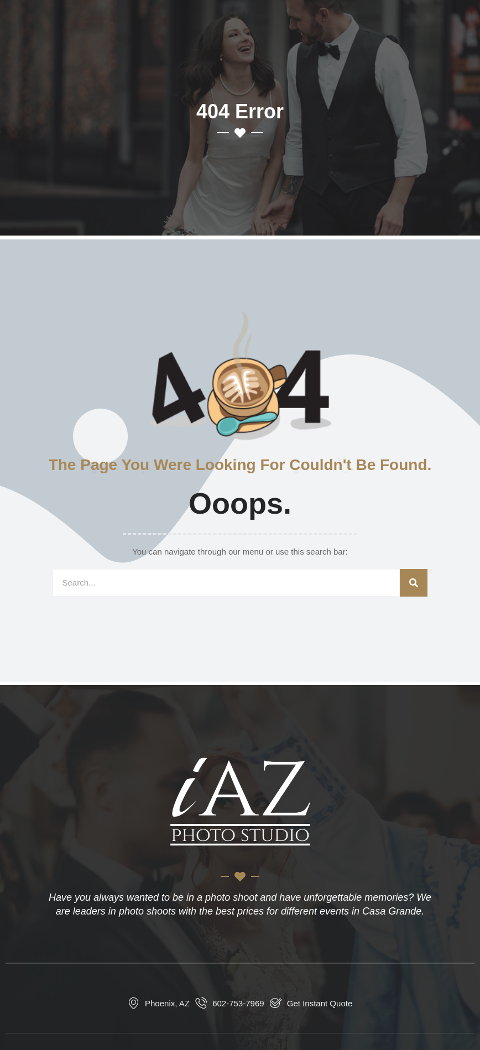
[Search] (413, 583)
